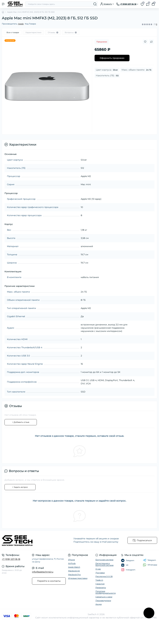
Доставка (100, 572)
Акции (98, 604)
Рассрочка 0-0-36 (104, 576)
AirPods (72, 563)
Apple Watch (74, 567)
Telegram (149, 560)
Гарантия (99, 584)
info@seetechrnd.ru (42, 571)
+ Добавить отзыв (20, 422)
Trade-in (99, 580)
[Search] (95, 4)
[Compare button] (151, 41)
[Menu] (3, 4)
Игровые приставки (77, 578)
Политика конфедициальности (105, 592)
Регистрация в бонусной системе (104, 564)
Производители (103, 600)
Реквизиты (100, 587)
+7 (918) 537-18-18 (11, 559)
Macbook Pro (74, 574)
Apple (21, 24)
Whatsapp (150, 564)
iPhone (71, 559)
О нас (98, 569)
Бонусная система (104, 559)
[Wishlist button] (145, 41)
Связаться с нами (103, 597)
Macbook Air (74, 571)
